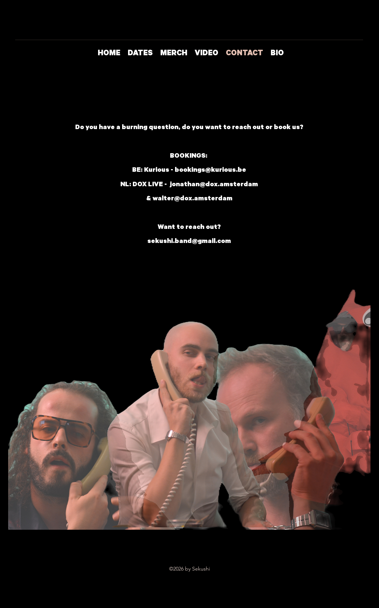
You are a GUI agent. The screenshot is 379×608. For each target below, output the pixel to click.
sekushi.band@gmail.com (189, 242)
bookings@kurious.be (210, 170)
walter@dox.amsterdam (192, 199)
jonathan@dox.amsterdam (214, 185)
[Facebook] (356, 100)
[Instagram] (338, 100)
